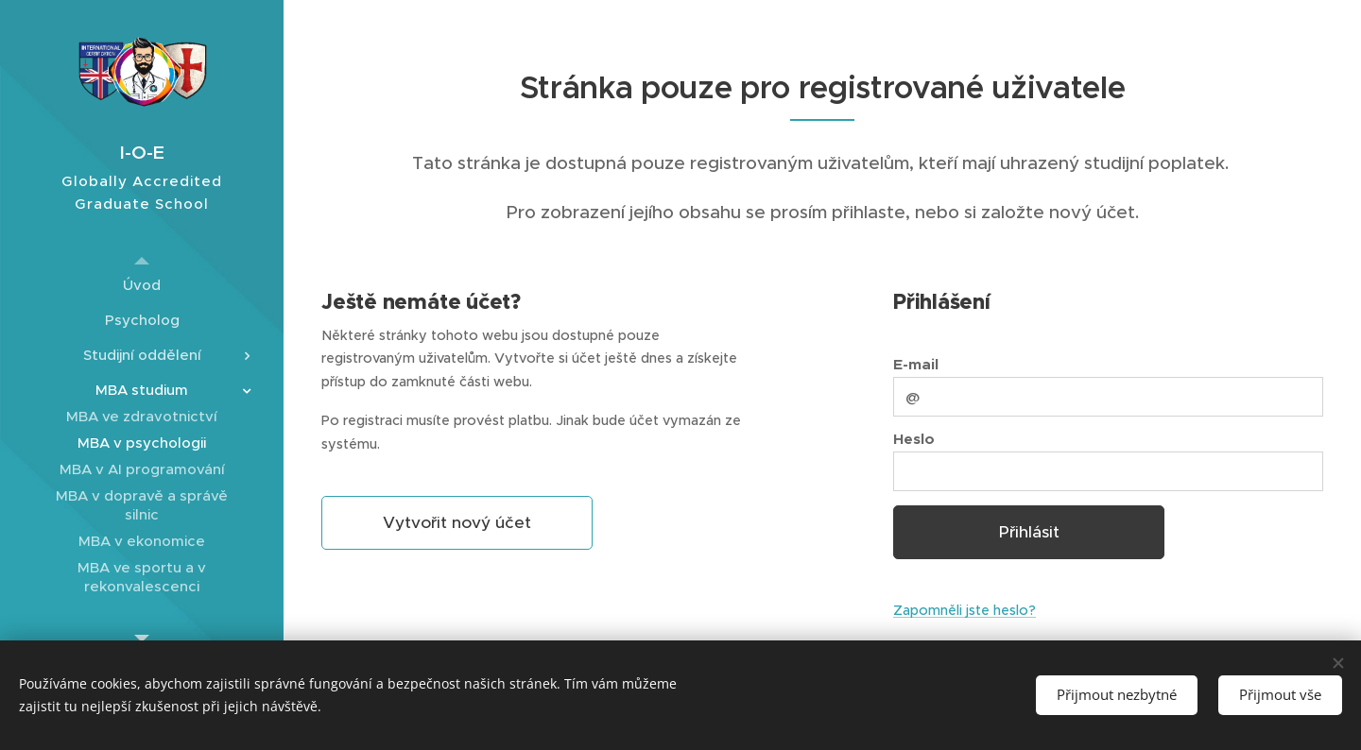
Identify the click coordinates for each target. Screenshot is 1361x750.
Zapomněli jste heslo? (964, 610)
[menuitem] (142, 285)
